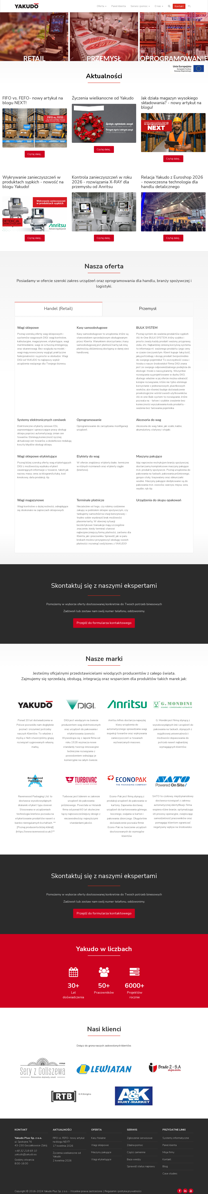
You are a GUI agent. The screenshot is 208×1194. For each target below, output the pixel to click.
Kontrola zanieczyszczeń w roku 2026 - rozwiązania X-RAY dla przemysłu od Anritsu (102, 181)
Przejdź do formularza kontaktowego (104, 622)
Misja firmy (168, 1151)
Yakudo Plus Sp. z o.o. (56, 1190)
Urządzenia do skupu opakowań (158, 499)
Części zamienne (136, 1151)
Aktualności (104, 76)
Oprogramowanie (89, 419)
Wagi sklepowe (28, 327)
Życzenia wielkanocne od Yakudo (103, 98)
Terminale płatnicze (90, 499)
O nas (159, 6)
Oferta (101, 6)
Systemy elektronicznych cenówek (41, 419)
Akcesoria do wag (148, 419)
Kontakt (179, 6)
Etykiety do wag (88, 455)
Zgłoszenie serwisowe (139, 1137)
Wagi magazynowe (30, 499)
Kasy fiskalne (98, 1137)
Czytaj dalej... (34, 154)
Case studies (169, 1173)
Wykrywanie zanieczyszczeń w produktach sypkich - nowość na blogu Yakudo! (33, 181)
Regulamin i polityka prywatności (123, 1190)
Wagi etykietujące (101, 1158)
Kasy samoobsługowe (92, 327)
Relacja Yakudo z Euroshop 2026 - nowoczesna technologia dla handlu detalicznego (172, 181)
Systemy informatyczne (175, 1137)
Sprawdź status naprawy (141, 1166)
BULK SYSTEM (147, 327)
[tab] (58, 309)
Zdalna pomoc (135, 1144)
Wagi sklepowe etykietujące (37, 455)
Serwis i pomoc (140, 6)
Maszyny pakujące (149, 455)
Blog (165, 1166)
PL (189, 6)
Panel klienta (118, 6)
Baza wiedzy (134, 1158)
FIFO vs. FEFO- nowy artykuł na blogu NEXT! (32, 100)
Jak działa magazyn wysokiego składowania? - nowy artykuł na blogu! (171, 102)
